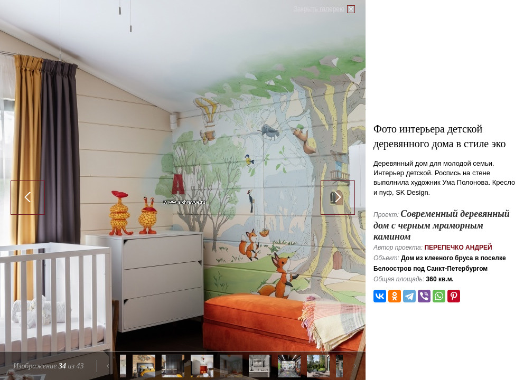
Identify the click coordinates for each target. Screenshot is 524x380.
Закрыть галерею (319, 9)
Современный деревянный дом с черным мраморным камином (441, 225)
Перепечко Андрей (458, 247)
